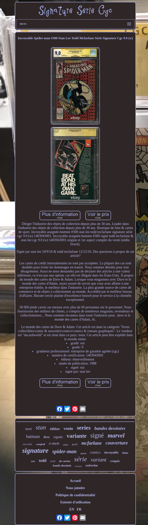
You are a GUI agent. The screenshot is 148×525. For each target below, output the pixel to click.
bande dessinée (62, 465)
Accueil (75, 481)
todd (42, 460)
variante (77, 436)
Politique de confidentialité (75, 495)
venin (68, 428)
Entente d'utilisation (75, 502)
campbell (40, 444)
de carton (64, 461)
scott (52, 461)
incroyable (111, 452)
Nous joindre (75, 488)
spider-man (64, 451)
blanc (125, 452)
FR (79, 509)
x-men (54, 443)
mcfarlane (91, 443)
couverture (117, 443)
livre (47, 437)
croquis (115, 461)
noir (33, 461)
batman (33, 436)
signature (35, 450)
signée (58, 437)
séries (65, 445)
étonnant (78, 466)
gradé (75, 444)
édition (55, 429)
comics (95, 452)
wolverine (92, 465)
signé (97, 435)
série (80, 459)
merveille (27, 444)
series (84, 427)
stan (41, 427)
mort (28, 429)
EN (71, 509)
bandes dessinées (109, 428)
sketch (83, 453)
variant (98, 460)
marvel (116, 435)
